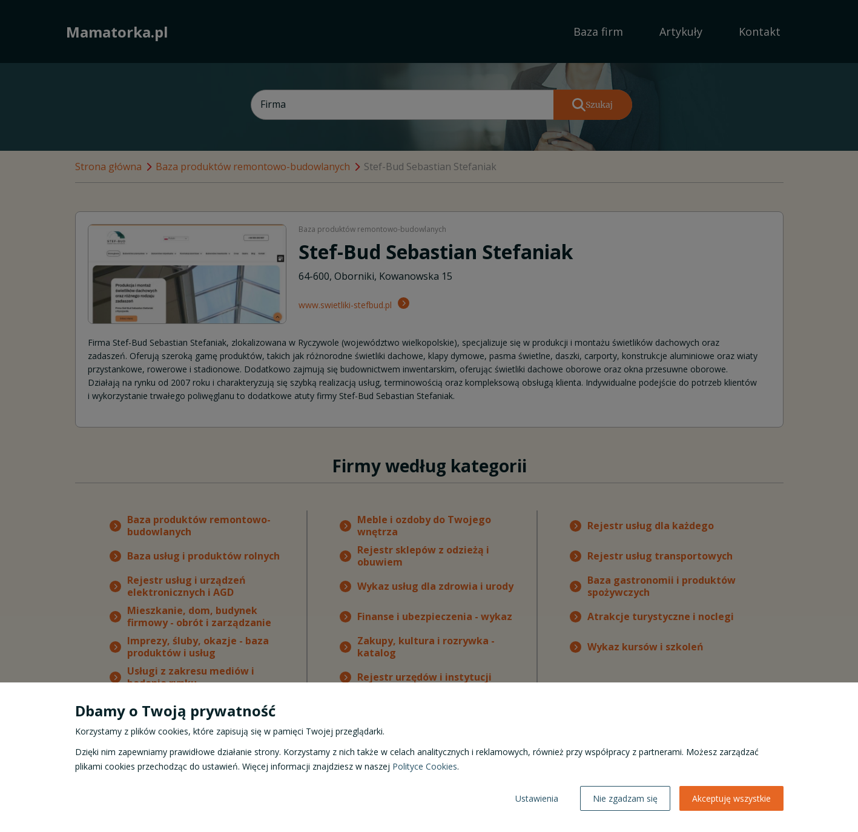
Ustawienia (536, 798)
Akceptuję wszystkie (731, 798)
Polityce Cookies (424, 766)
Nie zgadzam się (625, 798)
